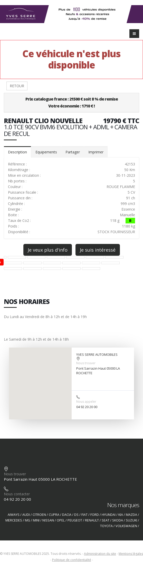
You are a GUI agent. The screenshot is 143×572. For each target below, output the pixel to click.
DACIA (66, 514)
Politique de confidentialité (71, 560)
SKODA (117, 520)
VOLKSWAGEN (126, 526)
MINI (36, 520)
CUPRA (54, 514)
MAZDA (131, 514)
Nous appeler (86, 401)
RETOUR (17, 85)
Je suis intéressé (98, 250)
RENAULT (92, 520)
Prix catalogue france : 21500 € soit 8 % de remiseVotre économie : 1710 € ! (71, 102)
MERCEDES (13, 520)
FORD (94, 514)
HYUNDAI (109, 514)
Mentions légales (131, 553)
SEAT (105, 520)
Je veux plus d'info (48, 250)
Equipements (46, 152)
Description (17, 152)
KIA (120, 514)
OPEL (61, 520)
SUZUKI (131, 520)
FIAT (84, 514)
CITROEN (39, 514)
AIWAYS (14, 514)
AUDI (26, 514)
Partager (72, 152)
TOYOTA (106, 526)
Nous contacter (17, 493)
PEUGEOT (75, 520)
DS (76, 514)
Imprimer (95, 152)
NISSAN (48, 520)
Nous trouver (86, 363)
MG (27, 520)
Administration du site (100, 553)
